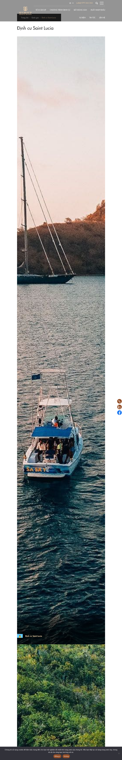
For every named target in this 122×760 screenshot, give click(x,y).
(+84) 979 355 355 (84, 3)
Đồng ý (57, 756)
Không (66, 756)
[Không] (119, 753)
